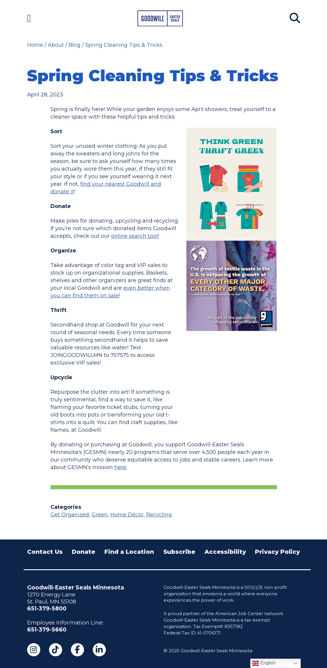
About (56, 45)
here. (120, 467)
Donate (83, 551)
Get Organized (69, 514)
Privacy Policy (277, 551)
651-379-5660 (47, 629)
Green (100, 514)
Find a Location (129, 551)
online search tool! (135, 236)
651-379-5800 (47, 608)
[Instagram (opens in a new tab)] (33, 649)
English (264, 663)
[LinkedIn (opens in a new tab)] (99, 649)
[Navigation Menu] (29, 18)
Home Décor (127, 514)
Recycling (159, 514)
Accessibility (225, 551)
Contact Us (45, 551)
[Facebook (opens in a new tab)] (77, 649)
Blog (75, 45)
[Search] (295, 18)
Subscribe (179, 551)
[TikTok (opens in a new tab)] (55, 649)
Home (35, 45)
